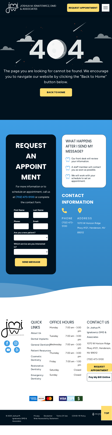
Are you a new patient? (24, 232)
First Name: (19, 210)
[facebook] (7, 343)
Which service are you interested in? (29, 245)
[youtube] (8, 350)
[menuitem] (41, 333)
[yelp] (17, 350)
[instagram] (16, 343)
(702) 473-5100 (25, 197)
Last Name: (38, 210)
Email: (36, 221)
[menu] (105, 8)
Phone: (17, 221)
